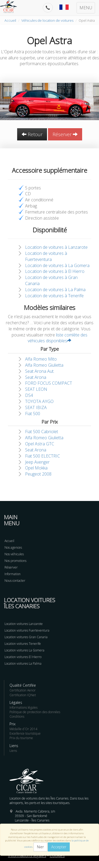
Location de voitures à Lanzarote (56, 247)
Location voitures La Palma (22, 663)
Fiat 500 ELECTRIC (42, 456)
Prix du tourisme (21, 738)
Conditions (17, 716)
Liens (13, 750)
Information (12, 574)
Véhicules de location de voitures (47, 20)
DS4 (29, 395)
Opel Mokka (36, 468)
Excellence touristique (25, 733)
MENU (85, 8)
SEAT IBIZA (36, 407)
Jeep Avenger (37, 462)
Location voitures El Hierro (22, 657)
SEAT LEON (36, 389)
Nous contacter (14, 580)
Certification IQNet (23, 695)
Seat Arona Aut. (39, 371)
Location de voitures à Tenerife (54, 296)
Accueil (10, 20)
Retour (32, 134)
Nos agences (13, 547)
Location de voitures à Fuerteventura (46, 256)
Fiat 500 (32, 413)
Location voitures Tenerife (22, 643)
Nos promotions (15, 560)
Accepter (58, 846)
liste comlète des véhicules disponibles (57, 338)
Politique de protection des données (35, 712)
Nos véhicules (14, 554)
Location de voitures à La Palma (55, 289)
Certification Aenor (23, 690)
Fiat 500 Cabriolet (41, 431)
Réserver (65, 134)
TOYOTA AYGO (39, 401)
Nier (40, 846)
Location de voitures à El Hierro (54, 271)
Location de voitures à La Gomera (57, 265)
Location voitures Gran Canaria (26, 637)
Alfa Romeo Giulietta (44, 365)
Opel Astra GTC (39, 444)
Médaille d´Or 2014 (23, 729)
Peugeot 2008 (38, 474)
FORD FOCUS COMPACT (48, 383)
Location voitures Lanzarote (23, 624)
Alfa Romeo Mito (41, 359)
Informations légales (23, 707)
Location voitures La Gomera (24, 650)
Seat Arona (35, 377)
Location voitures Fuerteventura (26, 630)
